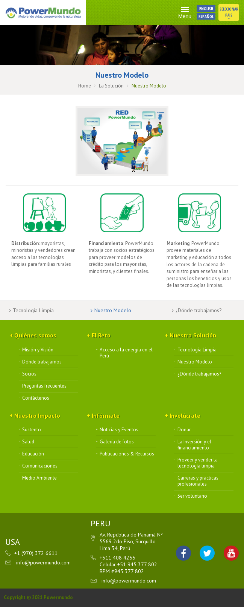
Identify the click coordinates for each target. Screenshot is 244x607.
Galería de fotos (117, 442)
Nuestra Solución (193, 335)
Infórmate (106, 415)
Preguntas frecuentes (44, 386)
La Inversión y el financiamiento (194, 445)
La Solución (111, 86)
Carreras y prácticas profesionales (197, 481)
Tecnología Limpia (33, 310)
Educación (33, 454)
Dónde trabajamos (42, 362)
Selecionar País (229, 13)
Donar (184, 430)
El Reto (101, 335)
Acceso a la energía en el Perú (126, 353)
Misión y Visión (37, 350)
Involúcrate (185, 415)
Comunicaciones (40, 466)
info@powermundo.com (43, 562)
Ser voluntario (192, 496)
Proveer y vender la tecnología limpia (197, 463)
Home (84, 86)
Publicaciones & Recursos (127, 454)
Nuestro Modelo (112, 310)
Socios (29, 374)
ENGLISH (206, 8)
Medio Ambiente (39, 478)
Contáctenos (35, 398)
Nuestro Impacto (37, 415)
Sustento (31, 430)
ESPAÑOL (206, 16)
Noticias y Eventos (119, 430)
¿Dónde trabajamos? (199, 310)
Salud (28, 442)
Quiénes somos (35, 335)
